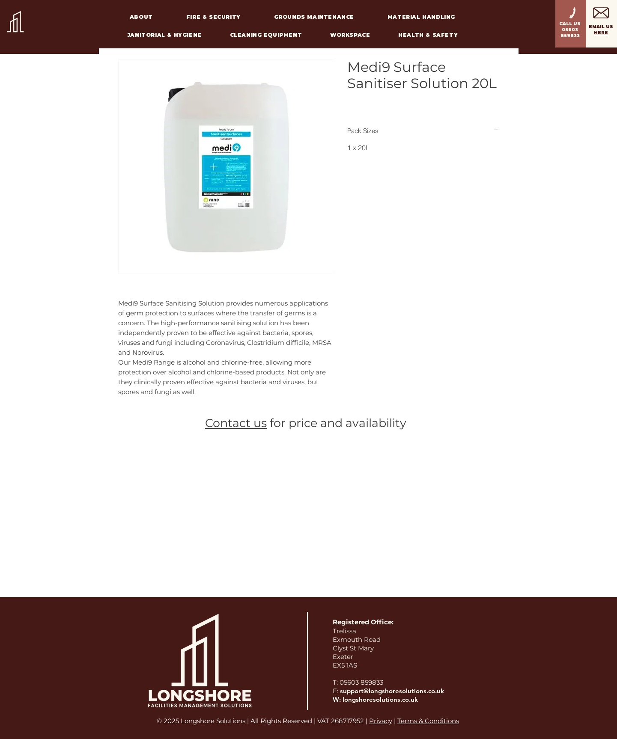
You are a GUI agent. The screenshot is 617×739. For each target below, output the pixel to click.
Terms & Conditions (428, 721)
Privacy (380, 721)
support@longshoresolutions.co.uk (392, 691)
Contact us (236, 423)
